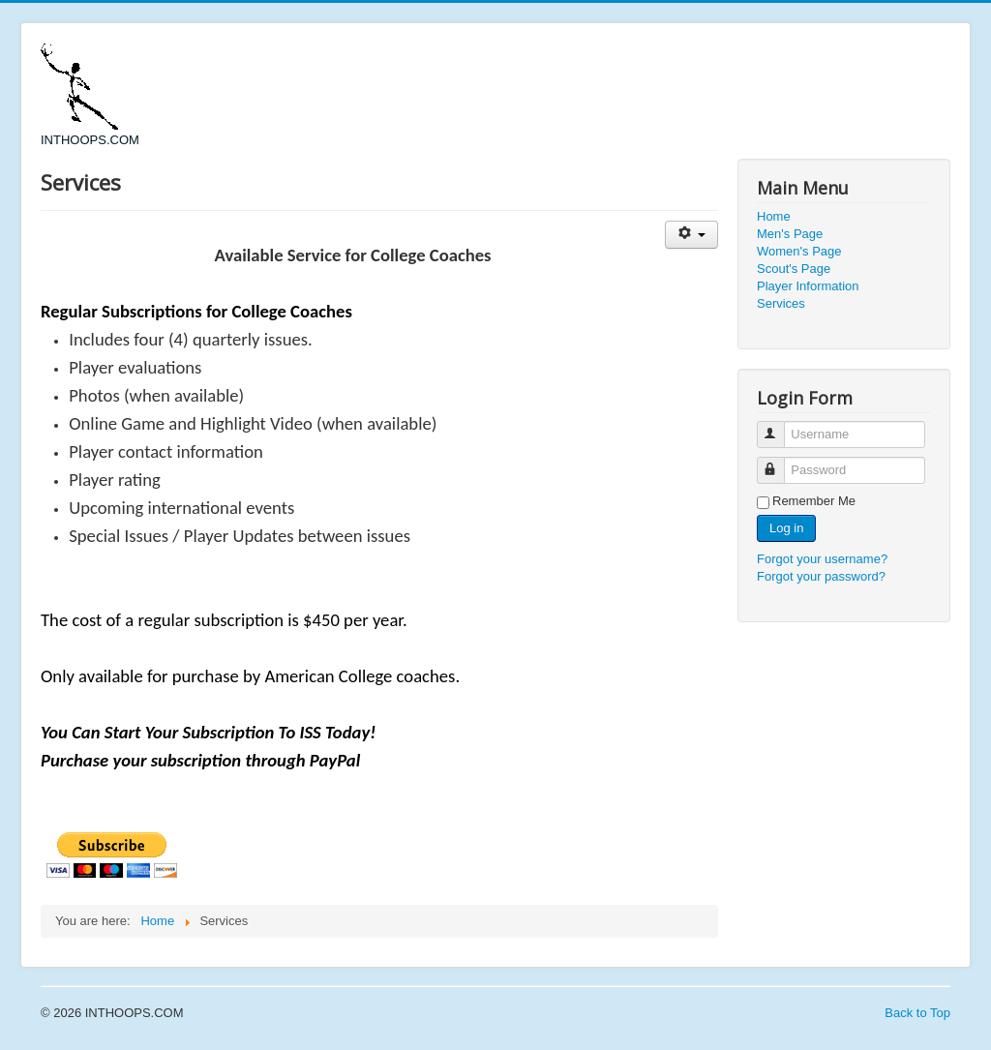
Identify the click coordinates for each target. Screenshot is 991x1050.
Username (779, 426)
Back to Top (917, 1012)
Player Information (808, 286)
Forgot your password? (821, 576)
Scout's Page (793, 268)
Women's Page (799, 251)
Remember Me (814, 501)
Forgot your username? (822, 559)
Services (781, 303)
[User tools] (691, 235)
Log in (786, 528)
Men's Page (790, 233)
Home (774, 216)
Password (779, 462)
